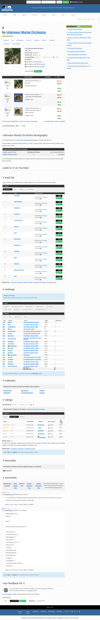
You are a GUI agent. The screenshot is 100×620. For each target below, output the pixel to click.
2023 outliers (26, 355)
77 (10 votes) (44, 228)
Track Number (7, 189)
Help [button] (14, 15)
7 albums (19, 140)
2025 (4, 338)
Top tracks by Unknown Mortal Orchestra (21, 282)
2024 (4, 366)
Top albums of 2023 (29, 448)
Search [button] (54, 15)
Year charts (50, 306)
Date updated (14, 416)
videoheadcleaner (28, 393)
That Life (16, 226)
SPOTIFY (38, 71)
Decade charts (40, 306)
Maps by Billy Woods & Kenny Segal (78, 63)
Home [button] (5, 15)
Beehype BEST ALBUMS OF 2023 (31, 333)
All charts (6, 306)
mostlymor (10, 361)
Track (16, 189)
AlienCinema (11, 343)
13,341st (42, 66)
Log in (3, 594)
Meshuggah (17, 208)
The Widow (16, 214)
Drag (15, 276)
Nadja (15, 257)
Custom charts (7, 309)
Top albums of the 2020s (17, 448)
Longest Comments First (38, 486)
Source (26, 317)
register (14, 452)
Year (5, 317)
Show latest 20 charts (18, 306)
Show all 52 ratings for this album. (36, 409)
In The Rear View (18, 220)
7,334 (51, 436)
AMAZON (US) (31, 600)
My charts (17, 309)
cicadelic (10, 333)
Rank (11, 317)
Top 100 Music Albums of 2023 (30, 322)
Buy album (5, 597)
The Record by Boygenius (75, 48)
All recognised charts (41, 309)
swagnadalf (8, 470)
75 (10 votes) (44, 203)
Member (23, 416)
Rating (22, 189)
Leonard (10, 348)
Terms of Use (20, 612)
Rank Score (18, 317)
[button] (39, 55)
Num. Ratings (31, 189)
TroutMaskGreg (11, 326)
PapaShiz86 (6, 393)
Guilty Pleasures (18, 201)
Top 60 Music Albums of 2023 (30, 352)
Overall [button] (44, 15)
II (28, 143)
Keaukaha (16, 263)
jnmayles (42, 390)
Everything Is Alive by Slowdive (76, 51)
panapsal (42, 393)
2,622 (51, 430)
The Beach (16, 251)
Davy (10, 322)
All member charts (27, 309)
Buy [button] (63, 15)
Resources (44, 611)
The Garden (17, 195)
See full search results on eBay (54, 121)
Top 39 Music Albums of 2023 (30, 343)
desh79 (10, 352)
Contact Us (36, 611)
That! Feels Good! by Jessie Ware (77, 54)
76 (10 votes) (44, 215)
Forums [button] (73, 15)
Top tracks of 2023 (51, 282)
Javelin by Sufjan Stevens (75, 29)
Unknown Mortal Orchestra (26, 32)
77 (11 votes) (44, 259)
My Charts (35, 373)
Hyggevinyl (10, 364)
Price (57, 77)
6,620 (51, 424)
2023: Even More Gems (29, 329)
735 (51, 433)
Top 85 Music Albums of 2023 (30, 366)
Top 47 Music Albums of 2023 (30, 326)
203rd (39, 61)
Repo (10, 329)
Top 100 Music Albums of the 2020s (32, 331)
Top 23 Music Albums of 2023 (30, 350)
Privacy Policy (28, 612)
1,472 (51, 427)
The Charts (34, 15)
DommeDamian (12, 355)
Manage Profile (57, 487)
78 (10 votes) (44, 197)
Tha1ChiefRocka (12, 366)
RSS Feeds (51, 611)
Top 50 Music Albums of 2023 (30, 335)
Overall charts (30, 306)
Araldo (39, 427)
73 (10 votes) (44, 246)
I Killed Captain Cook (19, 270)
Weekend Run (17, 245)
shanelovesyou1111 (9, 494)
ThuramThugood (12, 338)
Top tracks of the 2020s (39, 282)
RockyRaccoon (12, 346)
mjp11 (9, 324)
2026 (4, 322)
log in (9, 452)
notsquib (10, 350)
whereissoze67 (7, 390)
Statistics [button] (24, 15)
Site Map (59, 611)
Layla (15, 232)
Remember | (74, 2)
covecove (11, 335)
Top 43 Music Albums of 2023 (30, 324)
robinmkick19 (41, 433)
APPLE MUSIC (58, 196)
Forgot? (81, 2)
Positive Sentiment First (29, 486)
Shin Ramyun (17, 239)
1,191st (43, 64)
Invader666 (10, 341)
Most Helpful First (15, 486)
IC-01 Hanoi (61, 154)
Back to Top (50, 607)
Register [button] (65, 2)
